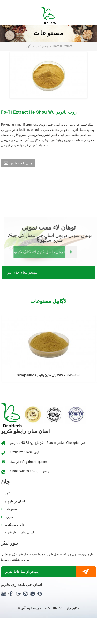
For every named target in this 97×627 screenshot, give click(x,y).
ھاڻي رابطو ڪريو (21, 163)
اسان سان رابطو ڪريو (19, 532)
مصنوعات (42, 46)
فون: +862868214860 (25, 452)
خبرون (9, 517)
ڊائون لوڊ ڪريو (14, 524)
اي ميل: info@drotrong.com (28, 462)
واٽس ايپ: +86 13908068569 (29, 471)
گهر (28, 46)
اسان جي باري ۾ (15, 501)
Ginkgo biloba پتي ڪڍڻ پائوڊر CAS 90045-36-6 (48, 375)
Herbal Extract (62, 46)
